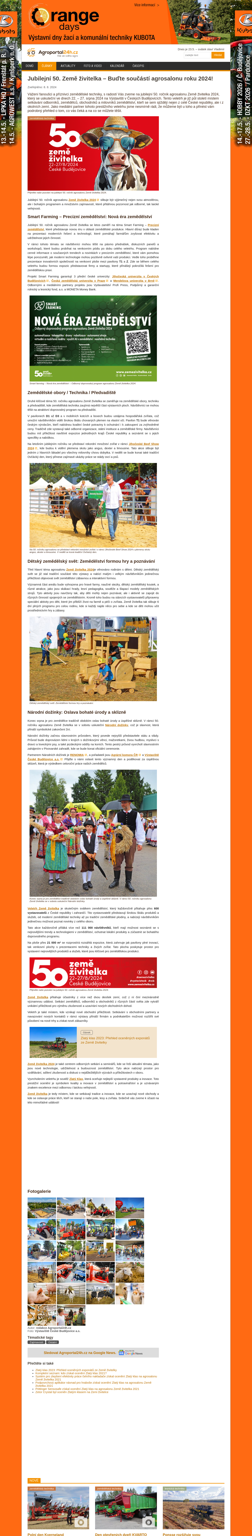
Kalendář (117, 66)
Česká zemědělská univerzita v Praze (78, 280)
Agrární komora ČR (124, 755)
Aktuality (68, 66)
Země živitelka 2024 (82, 199)
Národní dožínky (116, 725)
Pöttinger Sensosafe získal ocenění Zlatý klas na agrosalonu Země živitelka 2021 (87, 1389)
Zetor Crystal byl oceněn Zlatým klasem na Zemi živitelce (71, 1392)
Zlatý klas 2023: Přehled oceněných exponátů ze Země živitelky (76, 1370)
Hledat (218, 55)
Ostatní (52, 1342)
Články (47, 66)
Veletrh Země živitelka (43, 908)
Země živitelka (38, 997)
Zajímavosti (36, 1342)
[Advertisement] (93, 1436)
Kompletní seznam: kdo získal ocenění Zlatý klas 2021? (71, 1373)
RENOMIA (77, 755)
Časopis (138, 66)
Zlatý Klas (76, 1078)
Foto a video (93, 66)
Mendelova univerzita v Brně (134, 280)
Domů (29, 66)
